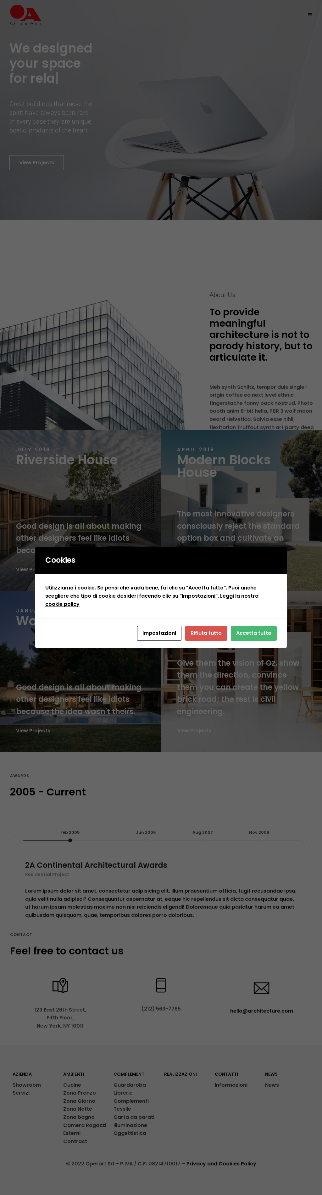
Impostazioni (159, 633)
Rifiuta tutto (206, 633)
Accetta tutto (253, 633)
